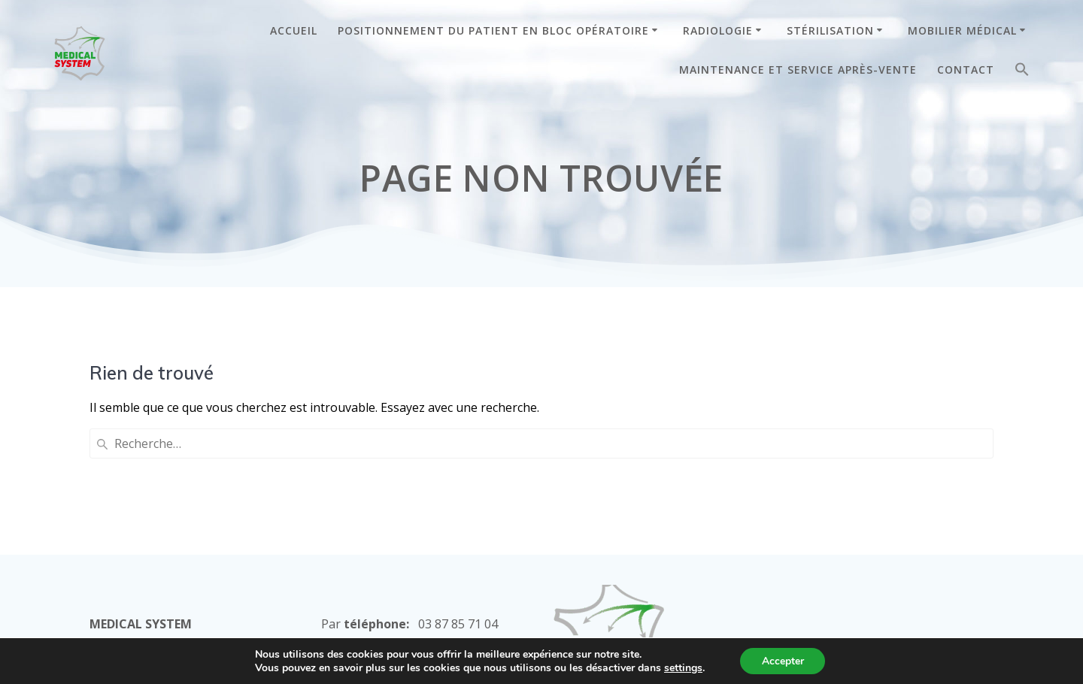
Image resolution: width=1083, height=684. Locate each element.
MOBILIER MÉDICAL (962, 30)
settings (682, 667)
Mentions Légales (603, 588)
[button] (1022, 72)
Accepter (783, 660)
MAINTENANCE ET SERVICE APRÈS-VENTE (798, 69)
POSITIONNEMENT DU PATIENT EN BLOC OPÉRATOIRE (493, 30)
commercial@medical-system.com (414, 549)
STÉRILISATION (830, 30)
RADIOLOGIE (718, 30)
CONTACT (965, 69)
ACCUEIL (293, 30)
